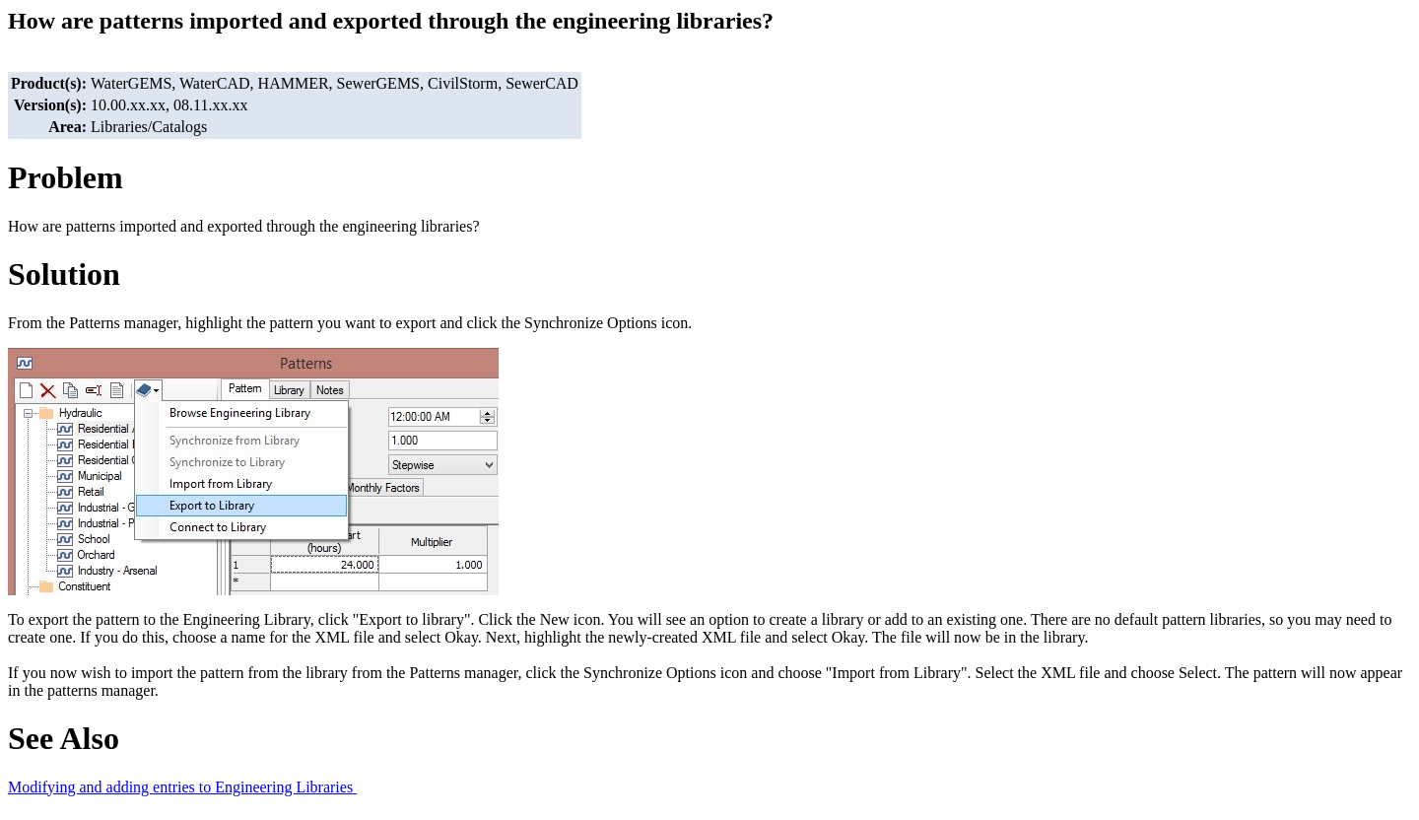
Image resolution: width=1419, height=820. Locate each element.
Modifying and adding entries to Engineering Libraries (182, 787)
